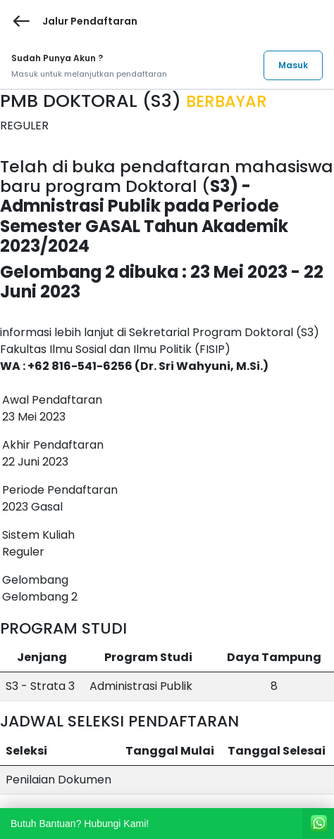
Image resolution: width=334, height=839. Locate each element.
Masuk (293, 65)
